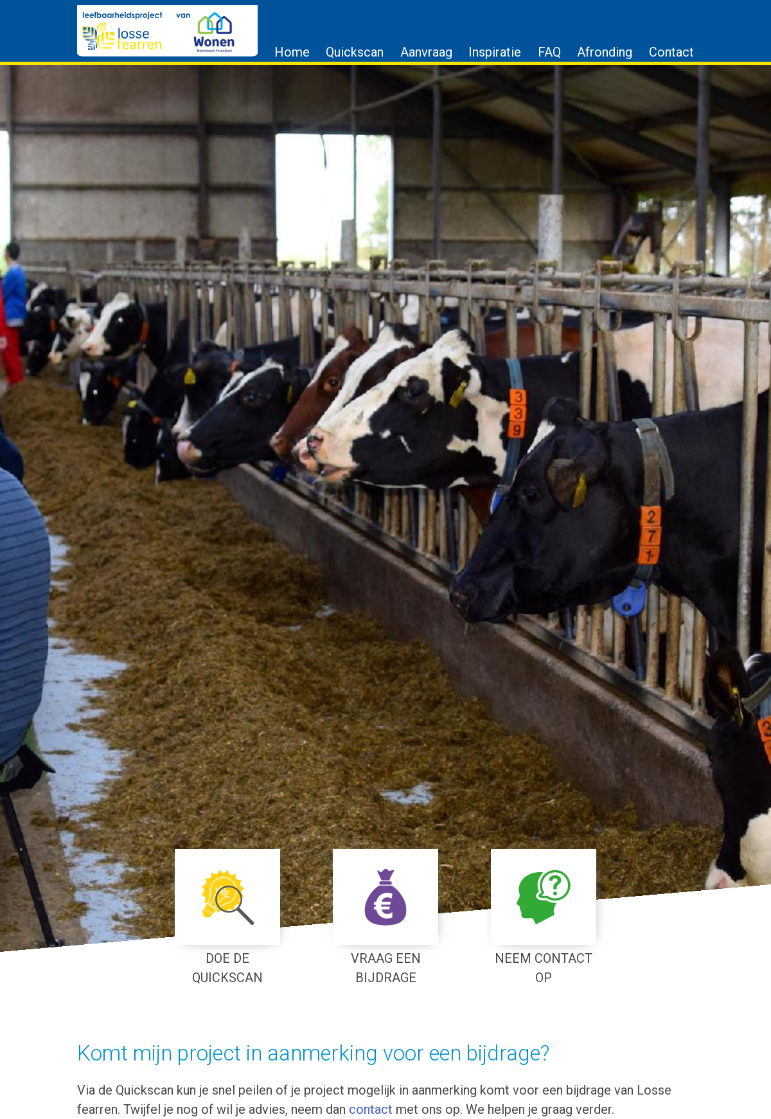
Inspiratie (494, 52)
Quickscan (355, 52)
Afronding (604, 52)
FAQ (549, 52)
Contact (671, 52)
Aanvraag (426, 52)
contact (371, 1109)
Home (292, 52)
